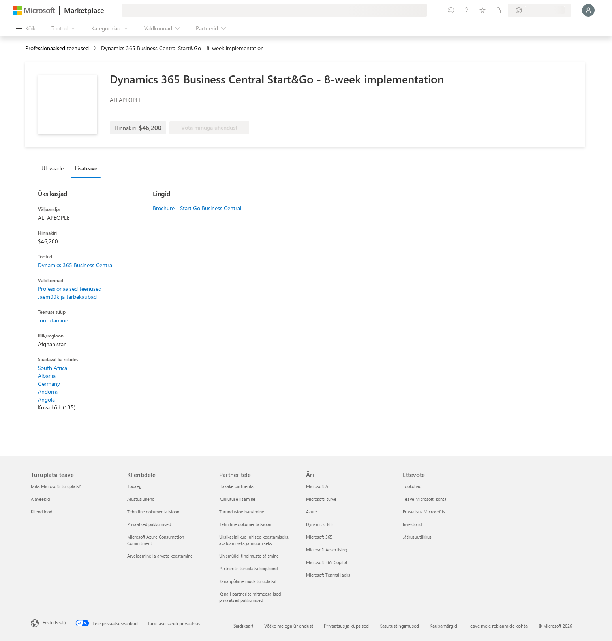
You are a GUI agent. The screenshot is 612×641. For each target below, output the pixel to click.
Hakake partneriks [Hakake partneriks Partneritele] (236, 486)
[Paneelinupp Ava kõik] (26, 28)
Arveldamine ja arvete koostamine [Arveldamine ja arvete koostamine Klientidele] (160, 556)
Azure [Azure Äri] (311, 512)
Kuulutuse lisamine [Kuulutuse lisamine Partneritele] (237, 499)
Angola (46, 399)
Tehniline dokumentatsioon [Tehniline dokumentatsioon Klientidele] (153, 512)
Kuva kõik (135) (56, 407)
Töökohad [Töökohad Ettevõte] (412, 486)
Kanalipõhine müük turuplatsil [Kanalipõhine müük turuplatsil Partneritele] (247, 581)
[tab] (54, 168)
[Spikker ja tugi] (466, 10)
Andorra (48, 391)
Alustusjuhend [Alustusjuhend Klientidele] (140, 499)
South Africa (52, 367)
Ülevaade (52, 168)
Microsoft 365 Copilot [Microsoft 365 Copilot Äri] (326, 562)
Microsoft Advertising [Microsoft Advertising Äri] (326, 549)
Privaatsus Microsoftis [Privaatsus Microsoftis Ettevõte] (424, 512)
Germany (49, 383)
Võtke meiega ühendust (288, 625)
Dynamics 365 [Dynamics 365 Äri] (319, 524)
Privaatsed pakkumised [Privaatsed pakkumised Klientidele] (149, 524)
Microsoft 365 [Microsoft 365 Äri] (319, 537)
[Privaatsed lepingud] (498, 10)
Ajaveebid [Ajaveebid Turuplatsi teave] (40, 499)
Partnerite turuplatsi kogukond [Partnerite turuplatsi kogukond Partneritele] (248, 568)
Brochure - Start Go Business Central (197, 208)
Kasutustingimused (399, 625)
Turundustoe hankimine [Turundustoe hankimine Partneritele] (241, 512)
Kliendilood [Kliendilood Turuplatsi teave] (41, 512)
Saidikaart (243, 625)
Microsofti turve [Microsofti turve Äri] (321, 499)
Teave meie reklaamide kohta (498, 625)
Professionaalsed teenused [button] (57, 48)
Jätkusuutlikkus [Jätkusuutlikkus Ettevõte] (417, 537)
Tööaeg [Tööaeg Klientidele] (134, 486)
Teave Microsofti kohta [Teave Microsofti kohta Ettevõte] (425, 499)
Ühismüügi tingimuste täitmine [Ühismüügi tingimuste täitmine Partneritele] (249, 556)
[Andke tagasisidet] (451, 10)
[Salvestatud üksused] (482, 10)
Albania (47, 375)
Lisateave (86, 168)
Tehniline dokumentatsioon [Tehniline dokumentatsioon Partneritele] (245, 524)
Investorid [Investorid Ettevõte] (412, 524)
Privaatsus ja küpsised (346, 625)
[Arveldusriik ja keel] (539, 10)
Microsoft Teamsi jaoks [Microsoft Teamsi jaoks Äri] (328, 575)
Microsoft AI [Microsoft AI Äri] (317, 486)
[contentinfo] (96, 48)
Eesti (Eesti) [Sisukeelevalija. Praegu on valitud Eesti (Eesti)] (54, 622)
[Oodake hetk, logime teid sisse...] (588, 10)
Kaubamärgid (443, 625)
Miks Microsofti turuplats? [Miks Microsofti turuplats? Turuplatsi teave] (56, 486)
